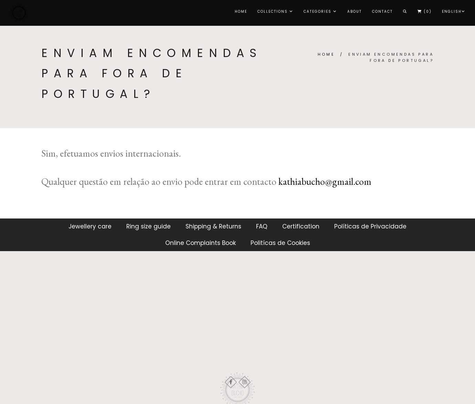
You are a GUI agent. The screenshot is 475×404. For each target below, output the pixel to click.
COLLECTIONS (275, 11)
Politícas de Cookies (280, 243)
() (425, 11)
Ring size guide (148, 226)
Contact (382, 11)
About (354, 11)
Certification (300, 226)
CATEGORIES (320, 11)
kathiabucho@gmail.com (324, 181)
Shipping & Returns (213, 226)
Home (241, 11)
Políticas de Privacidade (370, 226)
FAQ (261, 226)
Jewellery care (90, 226)
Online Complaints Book (200, 243)
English (453, 11)
